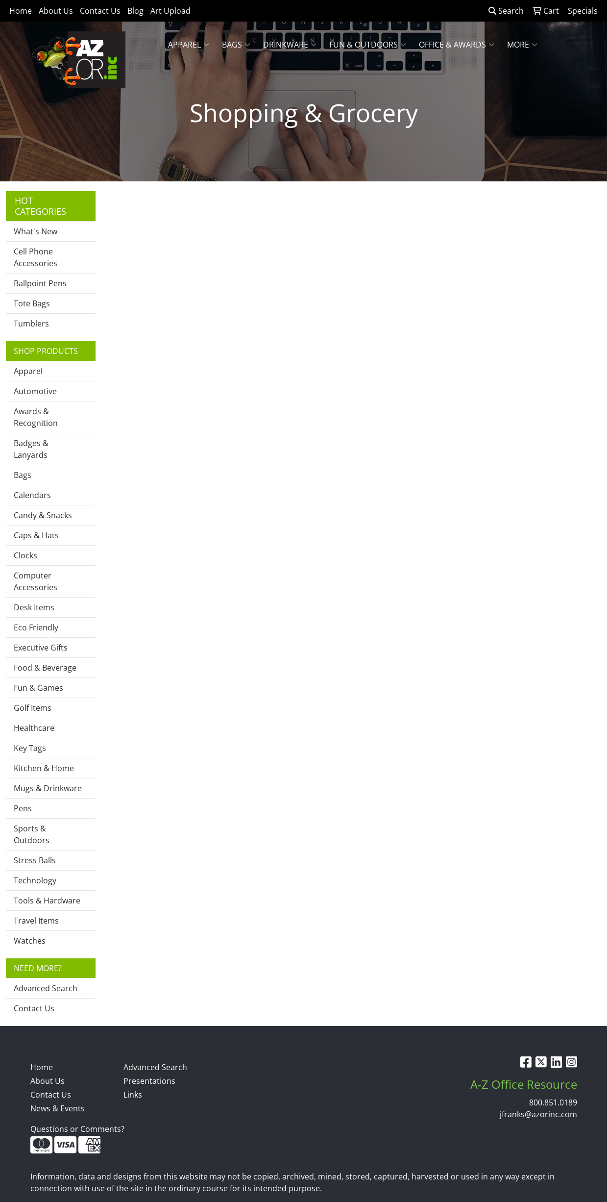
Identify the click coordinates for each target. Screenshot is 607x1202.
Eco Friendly (36, 627)
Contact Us (100, 10)
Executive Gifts (41, 647)
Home (20, 10)
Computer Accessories (35, 581)
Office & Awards (456, 44)
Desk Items (34, 607)
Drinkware (289, 44)
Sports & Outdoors (31, 834)
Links (132, 1094)
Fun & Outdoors (367, 44)
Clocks (25, 555)
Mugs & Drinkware (48, 788)
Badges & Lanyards (31, 449)
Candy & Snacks (43, 515)
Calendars (32, 495)
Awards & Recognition (36, 417)
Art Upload (170, 10)
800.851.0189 (553, 1102)
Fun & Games (38, 687)
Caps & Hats (36, 535)
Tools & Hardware (47, 900)
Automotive (35, 391)
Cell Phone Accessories (35, 257)
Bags (236, 44)
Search (506, 10)
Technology (35, 880)
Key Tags (30, 748)
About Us (56, 10)
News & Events (57, 1108)
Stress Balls (35, 860)
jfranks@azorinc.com (538, 1114)
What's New (35, 231)
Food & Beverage (45, 667)
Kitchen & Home (44, 768)
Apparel (188, 44)
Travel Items (36, 920)
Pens (23, 808)
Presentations (149, 1081)
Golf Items (32, 707)
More (522, 44)
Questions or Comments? (77, 1129)
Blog (135, 10)
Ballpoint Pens (40, 283)
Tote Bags (32, 303)
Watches (30, 940)
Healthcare (34, 728)
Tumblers (31, 323)
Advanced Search (45, 988)
